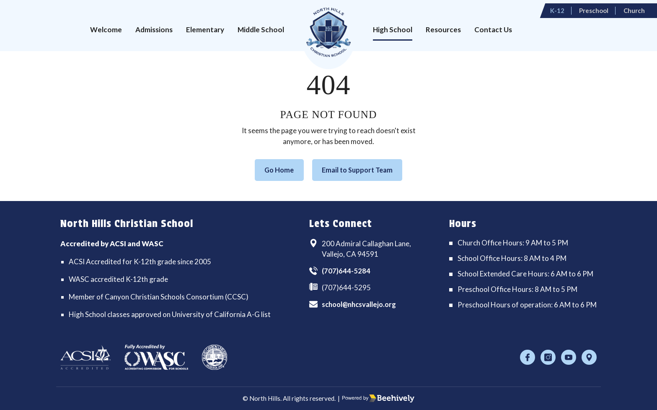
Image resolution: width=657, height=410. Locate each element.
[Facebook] (527, 357)
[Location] (589, 357)
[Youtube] (568, 357)
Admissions (154, 29)
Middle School (261, 29)
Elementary (205, 29)
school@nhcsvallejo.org (361, 305)
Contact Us (493, 29)
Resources (443, 29)
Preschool (601, 8)
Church (640, 8)
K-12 (567, 8)
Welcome (106, 29)
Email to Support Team (359, 170)
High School (392, 29)
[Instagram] (548, 357)
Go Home (276, 170)
